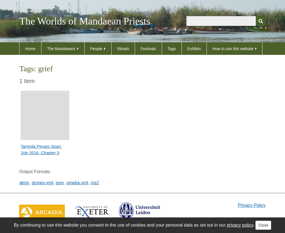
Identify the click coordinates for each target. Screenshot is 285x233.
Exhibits (194, 48)
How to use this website (232, 48)
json (60, 182)
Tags (172, 48)
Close (263, 225)
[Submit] (261, 21)
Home (30, 48)
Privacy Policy (252, 205)
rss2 (95, 182)
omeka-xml (77, 182)
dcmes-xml (42, 182)
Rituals (123, 48)
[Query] (226, 21)
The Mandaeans (61, 48)
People (96, 48)
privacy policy (240, 225)
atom (24, 182)
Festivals (148, 48)
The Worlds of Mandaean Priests (84, 21)
